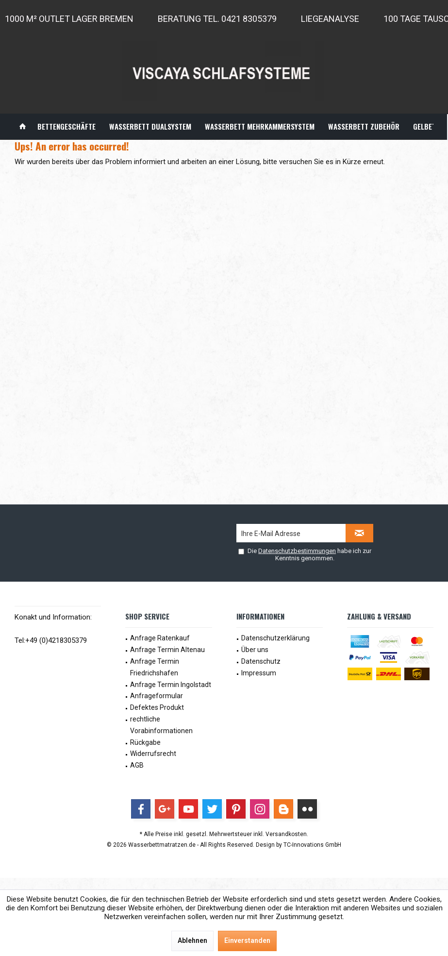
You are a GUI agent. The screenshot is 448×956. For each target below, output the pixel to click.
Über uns (254, 650)
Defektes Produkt (157, 707)
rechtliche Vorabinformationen (161, 725)
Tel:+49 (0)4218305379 (51, 640)
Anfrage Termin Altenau (167, 650)
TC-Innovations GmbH (312, 844)
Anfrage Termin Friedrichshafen (154, 667)
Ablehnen (192, 940)
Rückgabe (145, 742)
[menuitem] (23, 126)
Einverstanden (247, 940)
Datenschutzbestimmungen (297, 550)
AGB (137, 765)
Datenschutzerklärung (275, 638)
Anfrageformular (156, 696)
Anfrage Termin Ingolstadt (170, 684)
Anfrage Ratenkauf (160, 638)
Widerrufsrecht (153, 753)
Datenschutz (261, 661)
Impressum (258, 673)
